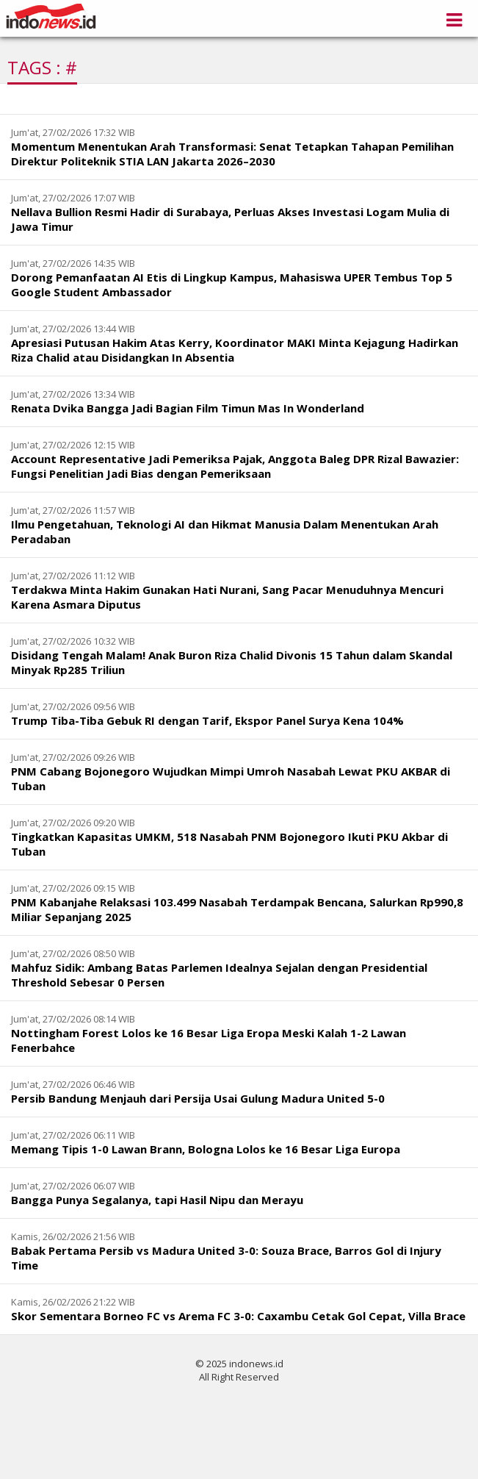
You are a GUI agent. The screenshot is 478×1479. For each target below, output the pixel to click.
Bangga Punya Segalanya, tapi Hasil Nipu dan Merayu (157, 1199)
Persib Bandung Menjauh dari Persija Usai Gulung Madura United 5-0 (198, 1098)
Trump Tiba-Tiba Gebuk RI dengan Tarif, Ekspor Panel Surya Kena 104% (207, 720)
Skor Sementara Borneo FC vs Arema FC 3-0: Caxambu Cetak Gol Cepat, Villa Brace (238, 1315)
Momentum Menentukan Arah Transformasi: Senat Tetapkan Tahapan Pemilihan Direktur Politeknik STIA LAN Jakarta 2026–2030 (232, 153)
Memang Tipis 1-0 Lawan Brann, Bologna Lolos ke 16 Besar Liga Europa (205, 1149)
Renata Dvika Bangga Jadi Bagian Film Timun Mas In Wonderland (187, 408)
